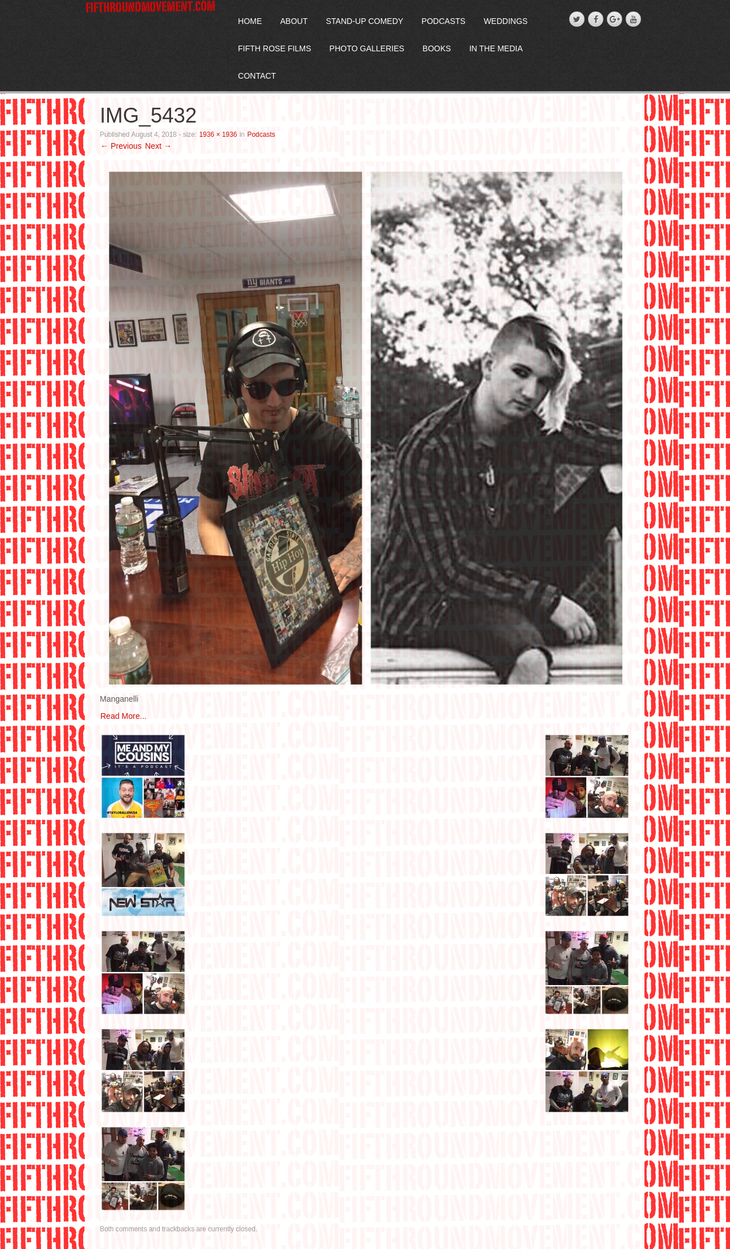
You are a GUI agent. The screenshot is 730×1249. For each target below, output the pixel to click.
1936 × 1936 (218, 135)
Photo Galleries (367, 48)
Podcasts (443, 21)
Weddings (506, 21)
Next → (158, 145)
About (293, 21)
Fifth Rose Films (274, 48)
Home (250, 21)
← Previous (120, 145)
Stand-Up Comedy (365, 21)
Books (437, 48)
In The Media (496, 48)
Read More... (123, 716)
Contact (257, 75)
